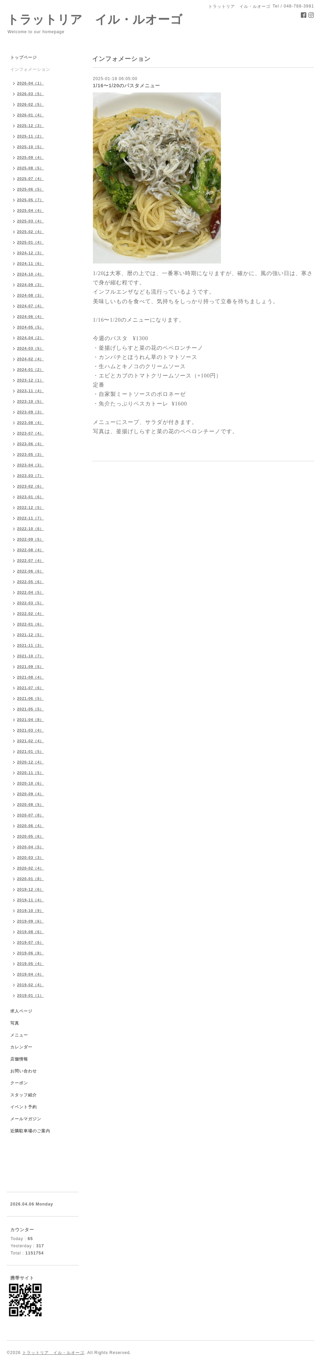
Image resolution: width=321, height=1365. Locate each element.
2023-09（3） (30, 412)
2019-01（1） (30, 995)
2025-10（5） (30, 147)
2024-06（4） (30, 316)
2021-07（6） (30, 688)
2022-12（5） (30, 507)
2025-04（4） (30, 210)
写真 (14, 1023)
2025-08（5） (30, 168)
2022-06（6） (30, 571)
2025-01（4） (30, 242)
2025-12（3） (30, 126)
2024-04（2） (30, 338)
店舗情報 (19, 1059)
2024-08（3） (30, 295)
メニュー (19, 1035)
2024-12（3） (30, 253)
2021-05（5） (30, 709)
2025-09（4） (30, 157)
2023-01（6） (30, 497)
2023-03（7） (30, 476)
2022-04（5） (30, 592)
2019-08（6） (30, 932)
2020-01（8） (30, 879)
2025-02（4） (30, 232)
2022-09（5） (30, 539)
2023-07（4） (30, 433)
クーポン (19, 1083)
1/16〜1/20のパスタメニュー (126, 85)
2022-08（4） (30, 550)
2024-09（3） (30, 285)
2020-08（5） (30, 804)
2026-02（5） (30, 104)
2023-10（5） (30, 401)
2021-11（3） (30, 645)
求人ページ (21, 1011)
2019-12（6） (30, 889)
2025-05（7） (30, 200)
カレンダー (21, 1047)
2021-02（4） (30, 741)
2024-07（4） (30, 306)
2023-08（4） (30, 423)
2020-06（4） (30, 826)
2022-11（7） (30, 518)
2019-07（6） (30, 942)
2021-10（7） (30, 656)
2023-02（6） (30, 486)
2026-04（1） (30, 83)
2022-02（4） (30, 613)
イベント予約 (23, 1107)
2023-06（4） (30, 444)
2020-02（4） (30, 868)
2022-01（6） (30, 624)
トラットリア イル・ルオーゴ (95, 19)
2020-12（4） (30, 762)
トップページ (23, 57)
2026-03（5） (30, 94)
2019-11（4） (30, 900)
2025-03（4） (30, 221)
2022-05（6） (30, 582)
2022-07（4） (30, 560)
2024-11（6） (30, 263)
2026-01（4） (30, 115)
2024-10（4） (30, 274)
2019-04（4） (30, 974)
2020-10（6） (30, 783)
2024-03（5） (30, 348)
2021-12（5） (30, 635)
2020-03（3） (30, 857)
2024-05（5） (30, 327)
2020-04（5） (30, 847)
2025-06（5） (30, 189)
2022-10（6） (30, 529)
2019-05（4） (30, 964)
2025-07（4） (30, 179)
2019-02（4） (30, 985)
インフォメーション (30, 69)
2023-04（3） (30, 465)
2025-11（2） (30, 136)
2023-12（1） (30, 380)
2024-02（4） (30, 359)
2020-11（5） (30, 773)
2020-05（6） (30, 836)
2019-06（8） (30, 953)
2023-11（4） (30, 391)
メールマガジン (25, 1119)
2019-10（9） (30, 911)
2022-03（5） (30, 603)
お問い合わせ (23, 1071)
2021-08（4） (30, 677)
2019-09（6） (30, 921)
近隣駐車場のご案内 (30, 1131)
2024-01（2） (30, 370)
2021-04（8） (30, 720)
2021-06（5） (30, 698)
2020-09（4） (30, 794)
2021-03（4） (30, 730)
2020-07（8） (30, 815)
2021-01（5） (30, 751)
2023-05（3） (30, 454)
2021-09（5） (30, 667)
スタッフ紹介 (23, 1095)
